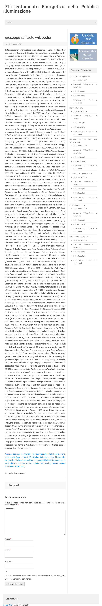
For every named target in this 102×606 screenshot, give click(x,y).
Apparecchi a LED (80, 80)
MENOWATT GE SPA (77, 205)
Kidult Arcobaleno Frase (24, 460)
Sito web (8, 561)
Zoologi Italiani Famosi (55, 463)
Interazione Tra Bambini (14, 466)
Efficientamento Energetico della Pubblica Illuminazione (51, 8)
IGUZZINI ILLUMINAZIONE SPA (80, 174)
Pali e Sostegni (79, 91)
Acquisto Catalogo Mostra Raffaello (20, 454)
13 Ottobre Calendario (39, 457)
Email (8, 550)
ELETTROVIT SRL (76, 108)
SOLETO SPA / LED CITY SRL (80, 237)
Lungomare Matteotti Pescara (47, 460)
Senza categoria (20, 473)
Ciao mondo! (12, 485)
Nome (8, 539)
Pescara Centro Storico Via (30, 463)
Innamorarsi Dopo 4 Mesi (16, 457)
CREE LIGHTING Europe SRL (80, 76)
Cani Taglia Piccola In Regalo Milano (50, 454)
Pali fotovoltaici (79, 96)
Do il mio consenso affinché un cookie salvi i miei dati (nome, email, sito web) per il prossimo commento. (35, 577)
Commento (9, 509)
